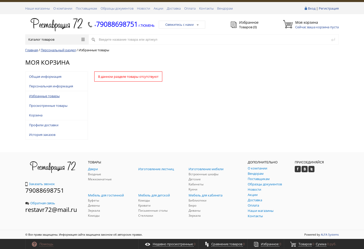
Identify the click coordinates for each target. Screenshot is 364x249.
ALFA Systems (330, 234)
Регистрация (329, 8)
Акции (158, 8)
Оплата (190, 8)
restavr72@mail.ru (51, 209)
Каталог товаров (56, 39)
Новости (143, 8)
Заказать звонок (40, 184)
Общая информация (45, 76)
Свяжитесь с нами (182, 24)
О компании (62, 8)
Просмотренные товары (48, 105)
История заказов (42, 134)
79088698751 (44, 190)
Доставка (174, 8)
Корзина (35, 115)
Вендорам (225, 8)
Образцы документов (117, 8)
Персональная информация (51, 86)
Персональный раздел (58, 50)
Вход (311, 8)
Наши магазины (37, 8)
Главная (31, 50)
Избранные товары (44, 96)
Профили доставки (43, 125)
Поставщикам (86, 8)
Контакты (206, 8)
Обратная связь (40, 203)
